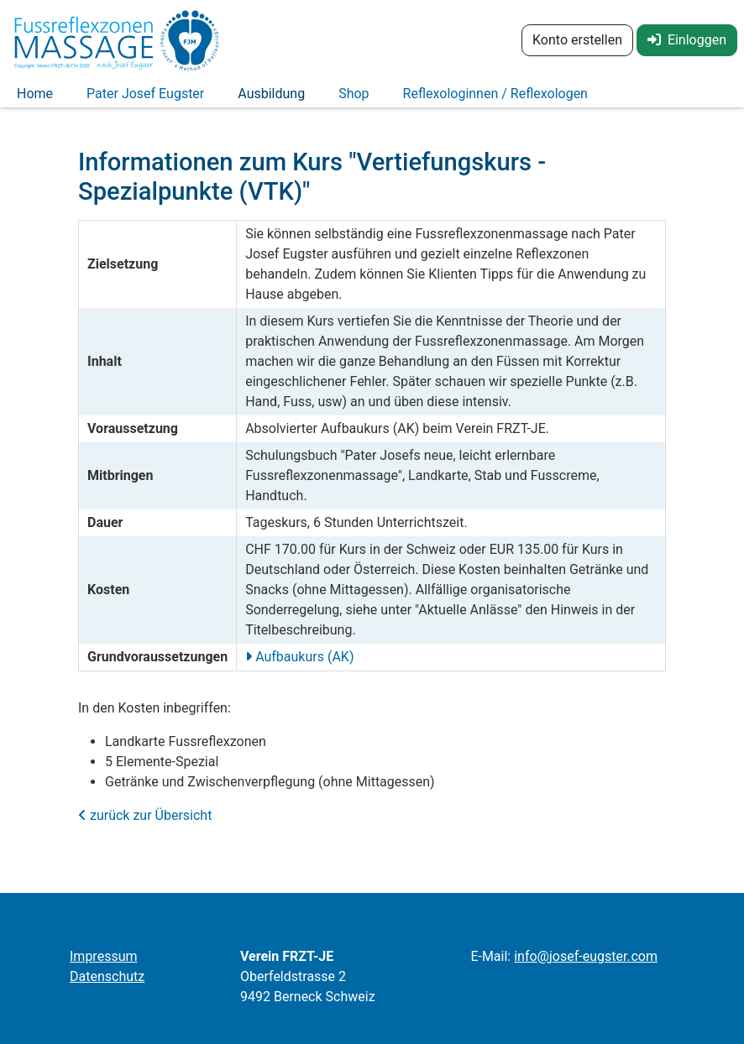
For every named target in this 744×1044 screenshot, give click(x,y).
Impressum (104, 956)
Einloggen (686, 40)
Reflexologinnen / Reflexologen (495, 99)
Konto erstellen (577, 40)
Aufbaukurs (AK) (303, 667)
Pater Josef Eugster (145, 99)
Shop (353, 99)
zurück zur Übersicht (145, 825)
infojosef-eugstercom (586, 956)
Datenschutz (107, 976)
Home (35, 99)
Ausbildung (271, 99)
